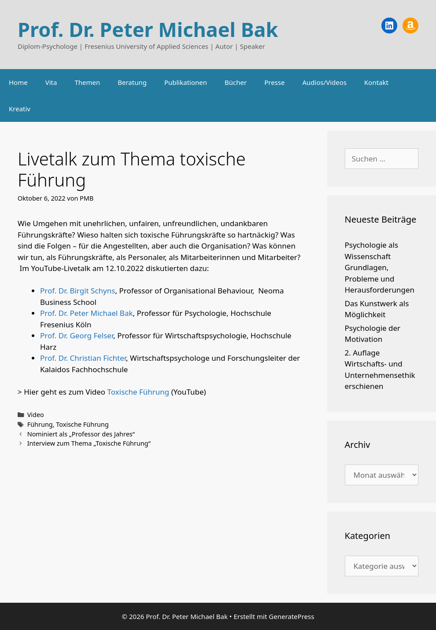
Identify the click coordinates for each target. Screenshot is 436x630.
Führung (40, 424)
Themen (87, 82)
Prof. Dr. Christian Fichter (83, 358)
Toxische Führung (138, 392)
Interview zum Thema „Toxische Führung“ (89, 443)
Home (18, 82)
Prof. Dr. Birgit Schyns (77, 291)
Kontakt (376, 82)
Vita (51, 82)
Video (35, 414)
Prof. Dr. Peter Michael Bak (148, 29)
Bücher (236, 82)
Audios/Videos (324, 82)
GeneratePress (291, 616)
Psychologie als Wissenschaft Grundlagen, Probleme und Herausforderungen (380, 267)
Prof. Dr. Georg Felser (76, 335)
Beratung (132, 82)
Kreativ (19, 108)
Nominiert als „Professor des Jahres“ (81, 434)
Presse (274, 82)
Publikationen (185, 82)
